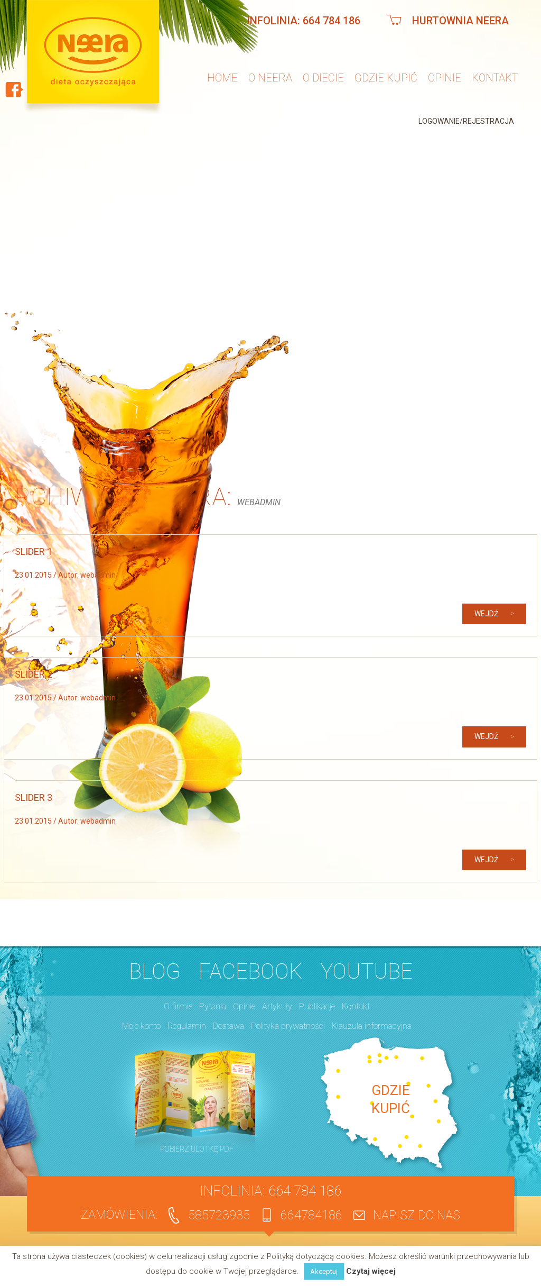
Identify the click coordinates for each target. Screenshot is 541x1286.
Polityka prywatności (288, 1026)
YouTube (367, 971)
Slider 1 (33, 551)
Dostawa (228, 1026)
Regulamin (186, 1026)
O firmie (178, 1006)
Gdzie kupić (386, 77)
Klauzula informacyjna (372, 1026)
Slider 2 (33, 674)
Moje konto (141, 1026)
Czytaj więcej (371, 1271)
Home (222, 77)
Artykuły (277, 1006)
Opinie (444, 77)
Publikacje (317, 1006)
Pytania (212, 1006)
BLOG (154, 971)
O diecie (323, 77)
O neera (270, 77)
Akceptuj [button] (324, 1271)
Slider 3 (33, 797)
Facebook (250, 971)
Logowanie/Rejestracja (466, 121)
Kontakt (495, 77)
